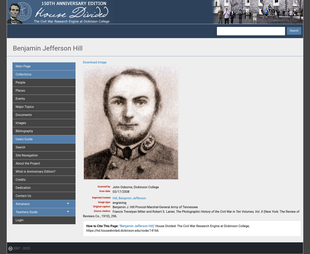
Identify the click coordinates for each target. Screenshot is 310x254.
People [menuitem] (20, 82)
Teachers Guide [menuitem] (42, 213)
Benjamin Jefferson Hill (136, 226)
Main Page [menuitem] (23, 66)
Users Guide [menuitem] (24, 139)
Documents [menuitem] (24, 115)
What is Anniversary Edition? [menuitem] (35, 171)
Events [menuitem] (20, 99)
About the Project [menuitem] (28, 163)
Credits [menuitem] (21, 180)
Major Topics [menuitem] (25, 107)
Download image (95, 62)
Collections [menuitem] (23, 74)
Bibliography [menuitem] (24, 131)
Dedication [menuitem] (23, 188)
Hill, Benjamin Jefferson (129, 198)
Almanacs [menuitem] (42, 205)
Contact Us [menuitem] (23, 196)
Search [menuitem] (20, 147)
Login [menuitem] (19, 220)
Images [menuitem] (21, 123)
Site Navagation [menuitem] (27, 155)
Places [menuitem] (20, 90)
